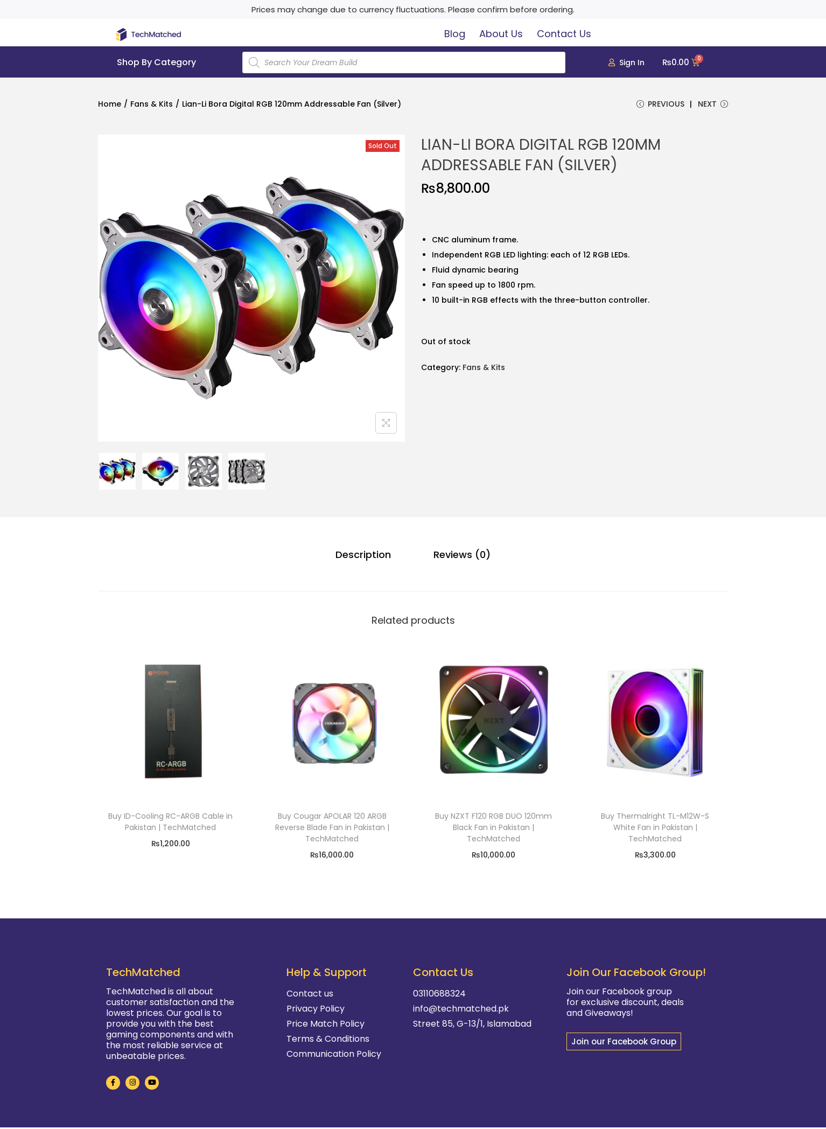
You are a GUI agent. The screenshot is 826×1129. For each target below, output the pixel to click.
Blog (454, 33)
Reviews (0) (458, 557)
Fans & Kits (151, 104)
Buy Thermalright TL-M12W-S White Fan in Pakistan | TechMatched (655, 829)
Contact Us (564, 33)
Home (109, 104)
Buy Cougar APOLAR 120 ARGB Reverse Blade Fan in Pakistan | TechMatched (332, 829)
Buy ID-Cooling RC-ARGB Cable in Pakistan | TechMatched (170, 823)
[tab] (367, 557)
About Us (501, 33)
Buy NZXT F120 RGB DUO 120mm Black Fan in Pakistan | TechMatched (493, 829)
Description (367, 557)
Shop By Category (156, 62)
